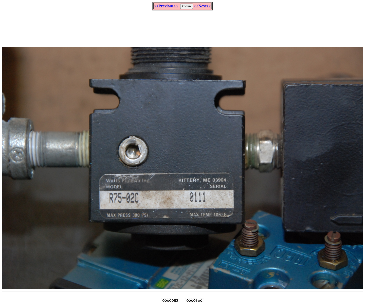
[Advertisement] (182, 26)
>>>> (202, 6)
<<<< (166, 6)
